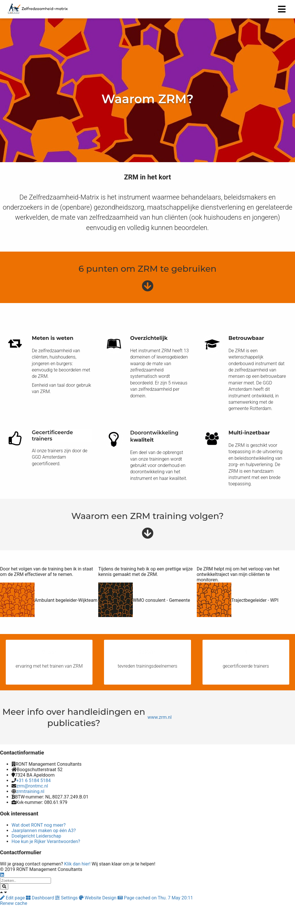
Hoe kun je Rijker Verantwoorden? (46, 841)
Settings (67, 898)
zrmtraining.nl (30, 791)
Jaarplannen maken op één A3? (44, 830)
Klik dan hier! (77, 864)
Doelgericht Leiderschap (36, 836)
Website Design (98, 898)
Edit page (13, 898)
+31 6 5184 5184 (33, 780)
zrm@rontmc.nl (32, 786)
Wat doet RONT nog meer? (39, 825)
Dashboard (40, 898)
